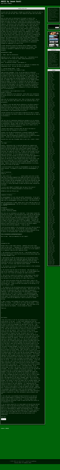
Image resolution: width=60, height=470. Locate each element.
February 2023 (51, 84)
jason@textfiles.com (52, 19)
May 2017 (50, 90)
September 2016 (52, 96)
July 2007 (51, 210)
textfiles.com (51, 16)
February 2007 (51, 216)
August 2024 (51, 76)
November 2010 (51, 165)
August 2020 (51, 86)
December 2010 (51, 164)
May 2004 (50, 255)
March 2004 (51, 258)
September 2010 (52, 167)
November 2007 (51, 205)
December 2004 (51, 247)
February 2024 (51, 79)
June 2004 (51, 254)
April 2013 (51, 134)
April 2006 (51, 228)
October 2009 (51, 178)
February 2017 (51, 92)
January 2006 (51, 232)
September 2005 (52, 236)
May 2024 (50, 77)
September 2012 (52, 141)
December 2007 (51, 204)
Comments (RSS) (27, 462)
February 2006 (51, 230)
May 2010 (50, 171)
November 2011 (51, 151)
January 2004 (51, 260)
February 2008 (51, 202)
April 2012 (51, 146)
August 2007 (51, 209)
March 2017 (51, 91)
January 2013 (51, 136)
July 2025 (51, 73)
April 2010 (51, 172)
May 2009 (50, 184)
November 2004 (51, 248)
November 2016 (51, 95)
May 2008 (50, 198)
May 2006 (50, 227)
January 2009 (51, 189)
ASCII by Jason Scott (11, 1)
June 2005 (51, 240)
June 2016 (51, 98)
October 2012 (51, 140)
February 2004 (51, 259)
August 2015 (51, 107)
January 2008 (51, 203)
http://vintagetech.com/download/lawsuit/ (11, 234)
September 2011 (52, 153)
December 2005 (51, 233)
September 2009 (52, 179)
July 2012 (51, 142)
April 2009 (51, 185)
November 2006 (51, 220)
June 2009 (51, 183)
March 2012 (51, 147)
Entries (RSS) (17, 462)
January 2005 (51, 246)
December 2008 (51, 190)
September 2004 (52, 251)
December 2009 (51, 176)
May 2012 (50, 145)
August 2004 (51, 252)
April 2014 (51, 123)
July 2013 (51, 132)
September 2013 (52, 129)
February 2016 (51, 102)
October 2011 (51, 152)
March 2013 (51, 135)
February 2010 (51, 173)
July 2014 (51, 120)
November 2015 (51, 104)
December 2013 (51, 126)
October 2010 (51, 166)
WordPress (34, 461)
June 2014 (51, 121)
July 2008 (51, 196)
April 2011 (51, 159)
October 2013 (51, 128)
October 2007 (51, 207)
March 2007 (51, 215)
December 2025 (51, 72)
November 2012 (51, 139)
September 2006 (52, 222)
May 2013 (50, 133)
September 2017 (52, 89)
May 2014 (50, 122)
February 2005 (51, 245)
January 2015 (51, 113)
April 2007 (51, 214)
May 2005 (50, 241)
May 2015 (50, 109)
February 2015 (51, 111)
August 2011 (51, 154)
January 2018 (51, 88)
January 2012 (51, 148)
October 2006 (51, 221)
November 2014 (51, 115)
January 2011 (51, 163)
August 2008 (51, 195)
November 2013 (51, 127)
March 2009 (51, 186)
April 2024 (51, 78)
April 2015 (51, 110)
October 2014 (51, 116)
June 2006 (51, 226)
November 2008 (51, 191)
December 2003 (51, 261)
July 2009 (51, 182)
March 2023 (51, 83)
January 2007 (51, 217)
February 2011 (51, 161)
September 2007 (52, 208)
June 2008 (51, 197)
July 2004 (51, 253)
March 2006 (51, 229)
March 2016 (51, 101)
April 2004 (51, 257)
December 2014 (51, 114)
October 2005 (51, 235)
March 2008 (51, 201)
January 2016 (51, 103)
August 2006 (51, 223)
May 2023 (50, 82)
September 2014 (52, 117)
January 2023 (51, 85)
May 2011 (50, 158)
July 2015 (51, 108)
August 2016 (51, 97)
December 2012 (51, 138)
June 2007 (51, 211)
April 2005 (51, 242)
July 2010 (51, 170)
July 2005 (51, 239)
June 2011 (51, 157)
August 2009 (51, 180)
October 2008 (51, 192)
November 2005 (51, 234)
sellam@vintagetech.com (9, 204)
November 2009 (51, 177)
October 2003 (51, 264)
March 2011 (51, 160)
